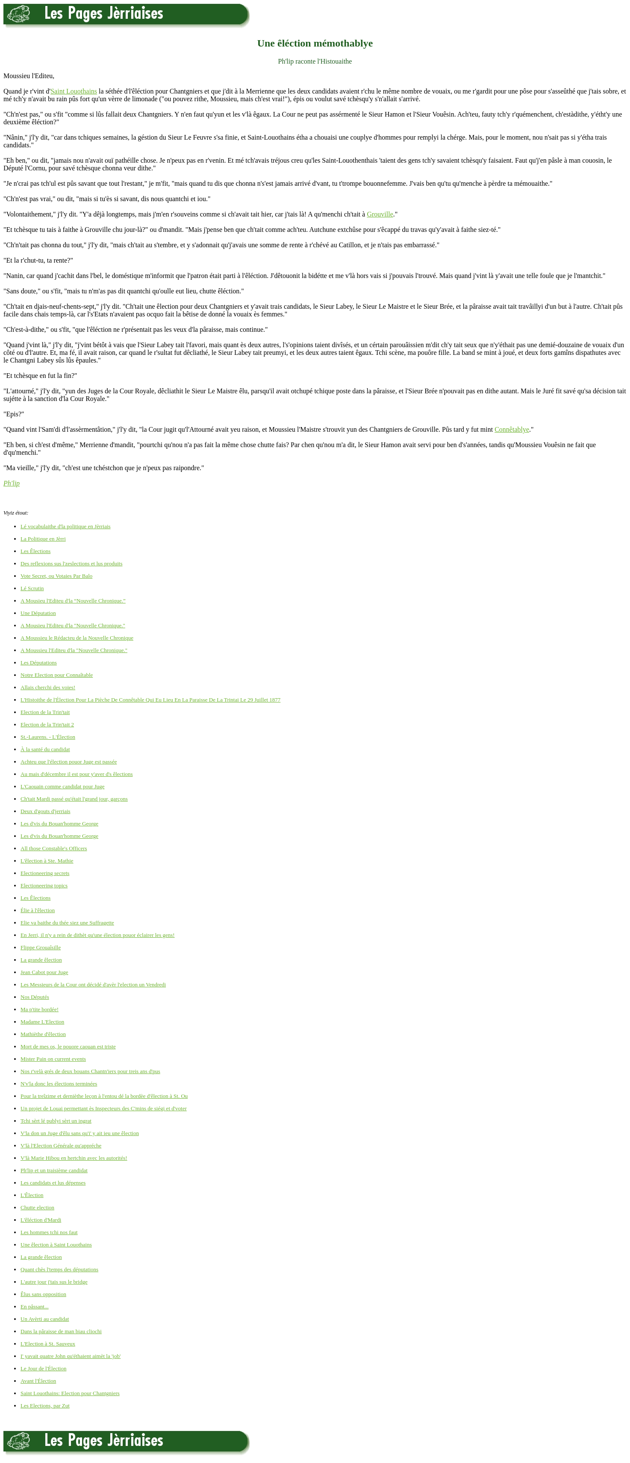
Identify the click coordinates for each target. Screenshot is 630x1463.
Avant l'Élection (38, 1381)
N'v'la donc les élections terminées (59, 1083)
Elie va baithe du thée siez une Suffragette (67, 922)
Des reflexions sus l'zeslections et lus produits (71, 563)
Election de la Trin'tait (45, 712)
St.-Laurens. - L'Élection (48, 737)
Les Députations (39, 662)
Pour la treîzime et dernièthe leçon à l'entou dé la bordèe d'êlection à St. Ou (104, 1096)
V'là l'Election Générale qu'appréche (61, 1145)
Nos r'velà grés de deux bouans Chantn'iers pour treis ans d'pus (90, 1071)
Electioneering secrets (45, 873)
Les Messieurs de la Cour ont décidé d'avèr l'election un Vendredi (93, 984)
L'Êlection (32, 1195)
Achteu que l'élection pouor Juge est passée (69, 761)
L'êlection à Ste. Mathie (47, 860)
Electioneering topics (44, 885)
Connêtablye (512, 429)
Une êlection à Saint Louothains (56, 1244)
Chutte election (37, 1207)
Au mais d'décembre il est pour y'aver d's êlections (77, 774)
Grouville (380, 214)
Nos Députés (35, 997)
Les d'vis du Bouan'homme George (59, 823)
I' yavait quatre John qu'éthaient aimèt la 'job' (71, 1356)
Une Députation (38, 613)
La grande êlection (41, 960)
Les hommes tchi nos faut (49, 1232)
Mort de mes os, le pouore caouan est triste (68, 1046)
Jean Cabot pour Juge (44, 972)
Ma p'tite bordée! (40, 1009)
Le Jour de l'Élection (43, 1368)
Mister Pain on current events (53, 1059)
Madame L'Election (42, 1021)
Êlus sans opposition (43, 1294)
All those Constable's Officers (54, 848)
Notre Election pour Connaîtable (57, 675)
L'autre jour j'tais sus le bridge (54, 1282)
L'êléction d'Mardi (41, 1220)
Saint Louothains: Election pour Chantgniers (70, 1393)
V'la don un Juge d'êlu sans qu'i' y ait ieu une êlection (80, 1133)
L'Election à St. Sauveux (48, 1343)
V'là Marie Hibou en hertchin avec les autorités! (74, 1158)
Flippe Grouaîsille (41, 947)
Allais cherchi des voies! (48, 687)
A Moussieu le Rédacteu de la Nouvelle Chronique (77, 638)
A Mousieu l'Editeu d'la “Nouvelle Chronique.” (73, 600)
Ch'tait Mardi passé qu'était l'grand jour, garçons (74, 799)
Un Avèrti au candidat (45, 1319)
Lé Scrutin (32, 588)
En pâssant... (35, 1306)
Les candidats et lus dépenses (53, 1182)
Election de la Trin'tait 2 (47, 724)
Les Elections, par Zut (45, 1405)
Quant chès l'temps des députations (59, 1269)
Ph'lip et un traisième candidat (54, 1170)
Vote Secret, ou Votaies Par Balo (56, 576)
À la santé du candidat (45, 749)
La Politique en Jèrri (43, 538)
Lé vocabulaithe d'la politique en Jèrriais (66, 526)
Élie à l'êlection (38, 910)
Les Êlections (35, 551)
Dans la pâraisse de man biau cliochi (61, 1331)
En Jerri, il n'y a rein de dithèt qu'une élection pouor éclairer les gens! (98, 935)
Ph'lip (11, 483)
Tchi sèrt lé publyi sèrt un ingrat (56, 1121)
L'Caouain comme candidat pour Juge (63, 786)
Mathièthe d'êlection (43, 1034)
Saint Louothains (73, 91)
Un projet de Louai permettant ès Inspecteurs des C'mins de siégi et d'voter (104, 1108)
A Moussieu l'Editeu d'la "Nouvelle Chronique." (74, 650)
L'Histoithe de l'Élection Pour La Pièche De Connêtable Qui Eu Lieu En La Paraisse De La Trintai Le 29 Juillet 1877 (150, 699)
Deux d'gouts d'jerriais (46, 811)
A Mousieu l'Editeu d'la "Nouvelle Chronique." (73, 625)
